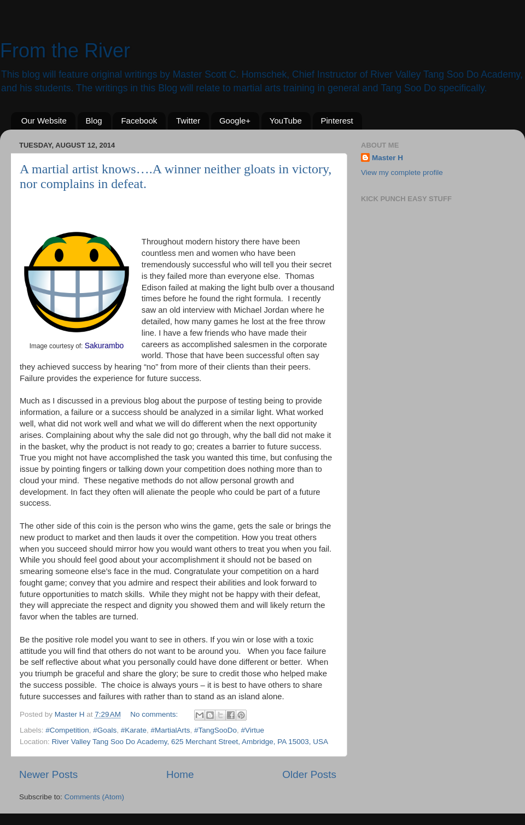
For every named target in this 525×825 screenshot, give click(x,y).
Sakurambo (104, 345)
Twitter (188, 120)
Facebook (139, 120)
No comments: (155, 714)
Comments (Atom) (95, 797)
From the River (65, 50)
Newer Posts (48, 774)
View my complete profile (402, 172)
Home (180, 774)
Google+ (234, 120)
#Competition (67, 730)
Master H (387, 158)
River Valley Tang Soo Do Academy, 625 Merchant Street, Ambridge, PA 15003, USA (190, 742)
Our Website (44, 120)
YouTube (286, 120)
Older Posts (309, 774)
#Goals (104, 730)
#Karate (134, 730)
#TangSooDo (215, 730)
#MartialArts (170, 730)
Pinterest (337, 120)
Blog (94, 120)
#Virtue (253, 730)
